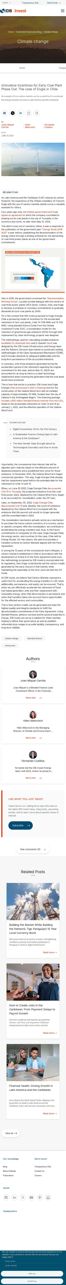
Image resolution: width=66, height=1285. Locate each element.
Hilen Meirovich (30, 126)
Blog (5, 1166)
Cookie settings (11, 1265)
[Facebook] (6, 1197)
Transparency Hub (30, 3)
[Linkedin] (14, 1197)
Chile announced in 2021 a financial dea (30, 387)
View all (11, 1133)
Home (10, 32)
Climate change (51, 32)
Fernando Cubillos (49, 126)
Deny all (32, 1274)
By (2, 122)
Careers (38, 1175)
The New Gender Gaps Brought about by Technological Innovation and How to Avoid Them (35, 447)
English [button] (5, 3)
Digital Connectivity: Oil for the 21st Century (35, 429)
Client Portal (54, 3)
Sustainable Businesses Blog (28, 32)
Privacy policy (10, 1261)
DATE (3, 133)
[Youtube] (31, 1197)
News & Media (9, 1171)
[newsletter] (48, 1197)
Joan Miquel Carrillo (7, 126)
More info (33, 697)
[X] (23, 1197)
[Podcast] (40, 1197)
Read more (50, 952)
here (49, 343)
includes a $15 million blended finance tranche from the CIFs (32, 400)
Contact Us (39, 1171)
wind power (10, 645)
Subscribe (21, 825)
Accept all (32, 1281)
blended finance (35, 638)
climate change (11, 638)
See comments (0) (30, 849)
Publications (8, 1175)
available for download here (16, 343)
